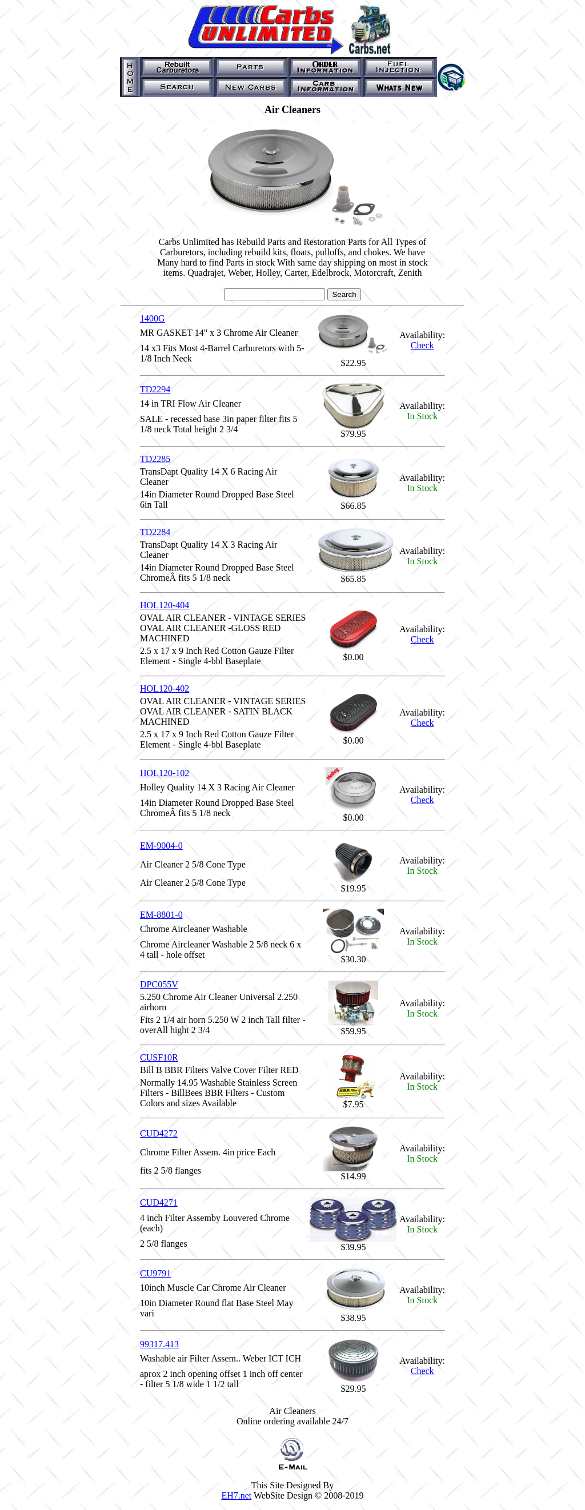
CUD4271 (159, 1202)
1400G (152, 318)
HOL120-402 (164, 688)
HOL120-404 (164, 605)
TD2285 (155, 459)
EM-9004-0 (161, 845)
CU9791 (155, 1273)
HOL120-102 (164, 773)
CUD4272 (159, 1133)
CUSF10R (159, 1057)
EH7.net (236, 1495)
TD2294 (155, 389)
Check (422, 345)
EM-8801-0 (161, 914)
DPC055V (159, 984)
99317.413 (159, 1344)
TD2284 (155, 532)
